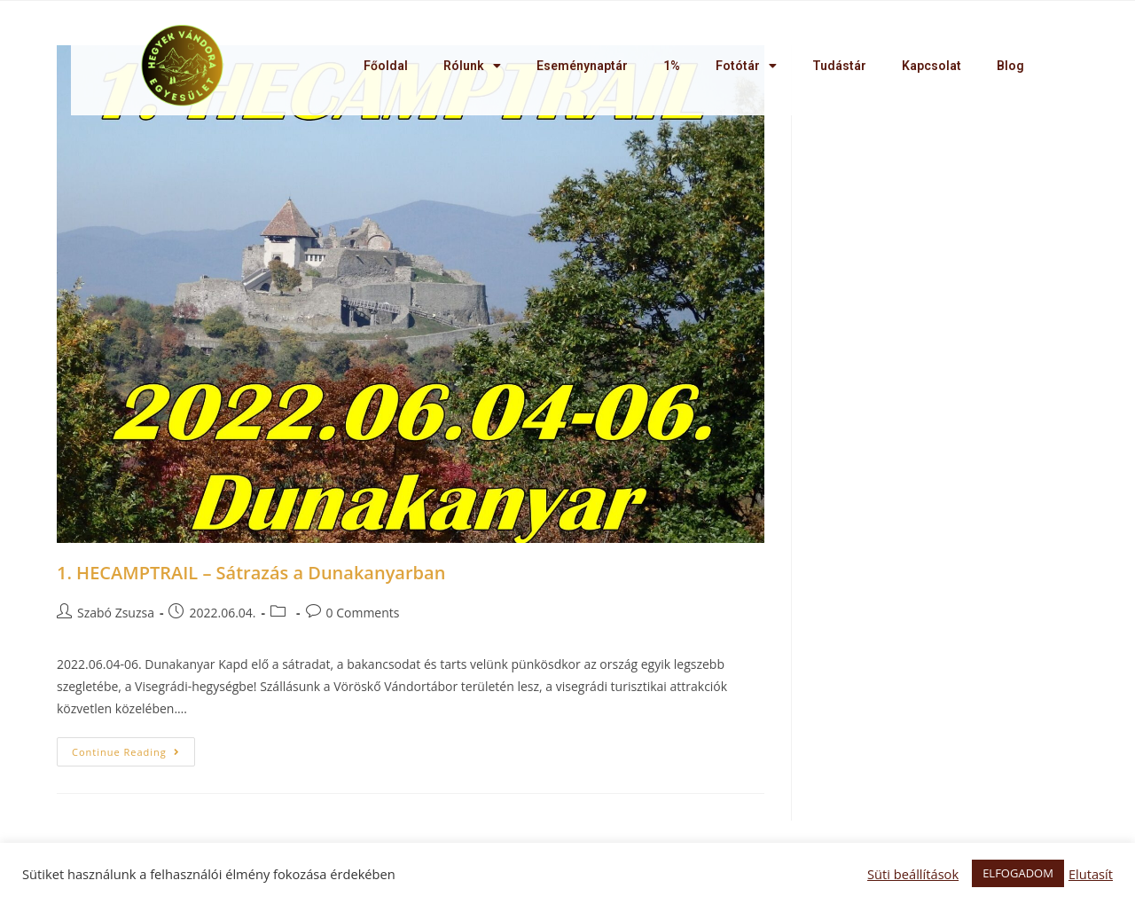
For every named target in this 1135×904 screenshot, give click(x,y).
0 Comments (363, 612)
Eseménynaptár (582, 66)
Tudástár (839, 66)
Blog (1010, 66)
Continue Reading (126, 752)
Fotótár (746, 66)
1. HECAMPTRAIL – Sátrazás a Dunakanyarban (251, 573)
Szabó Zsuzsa (115, 612)
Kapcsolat (931, 66)
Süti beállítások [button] (913, 874)
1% (671, 66)
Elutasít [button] (1090, 874)
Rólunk (472, 66)
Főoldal (386, 66)
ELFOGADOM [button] (1017, 873)
